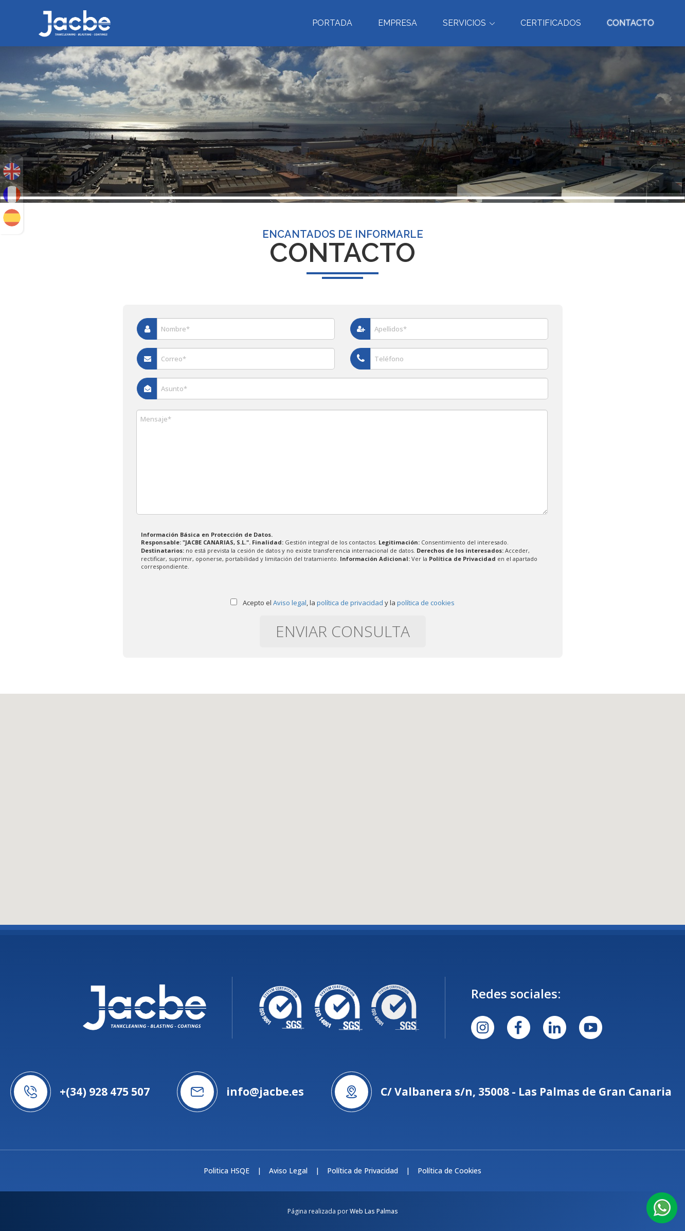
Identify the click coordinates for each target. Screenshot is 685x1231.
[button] (661, 1207)
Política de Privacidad (362, 1170)
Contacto (630, 23)
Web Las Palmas (374, 1211)
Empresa (397, 23)
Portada (332, 23)
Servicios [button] (469, 23)
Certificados (550, 23)
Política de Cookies (449, 1170)
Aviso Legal (288, 1170)
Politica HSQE (226, 1170)
